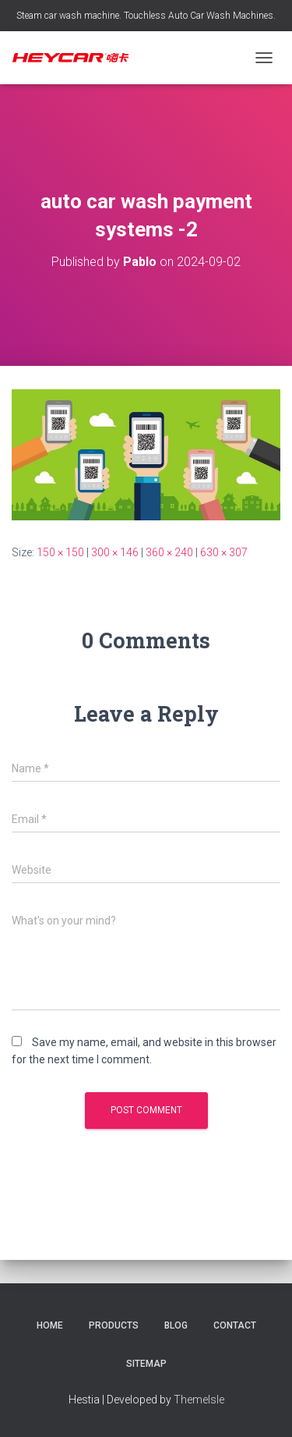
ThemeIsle (199, 1399)
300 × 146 (115, 552)
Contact (234, 1325)
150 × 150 (60, 552)
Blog (176, 1325)
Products (114, 1325)
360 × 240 (169, 552)
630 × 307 (224, 552)
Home (50, 1325)
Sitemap (146, 1363)
